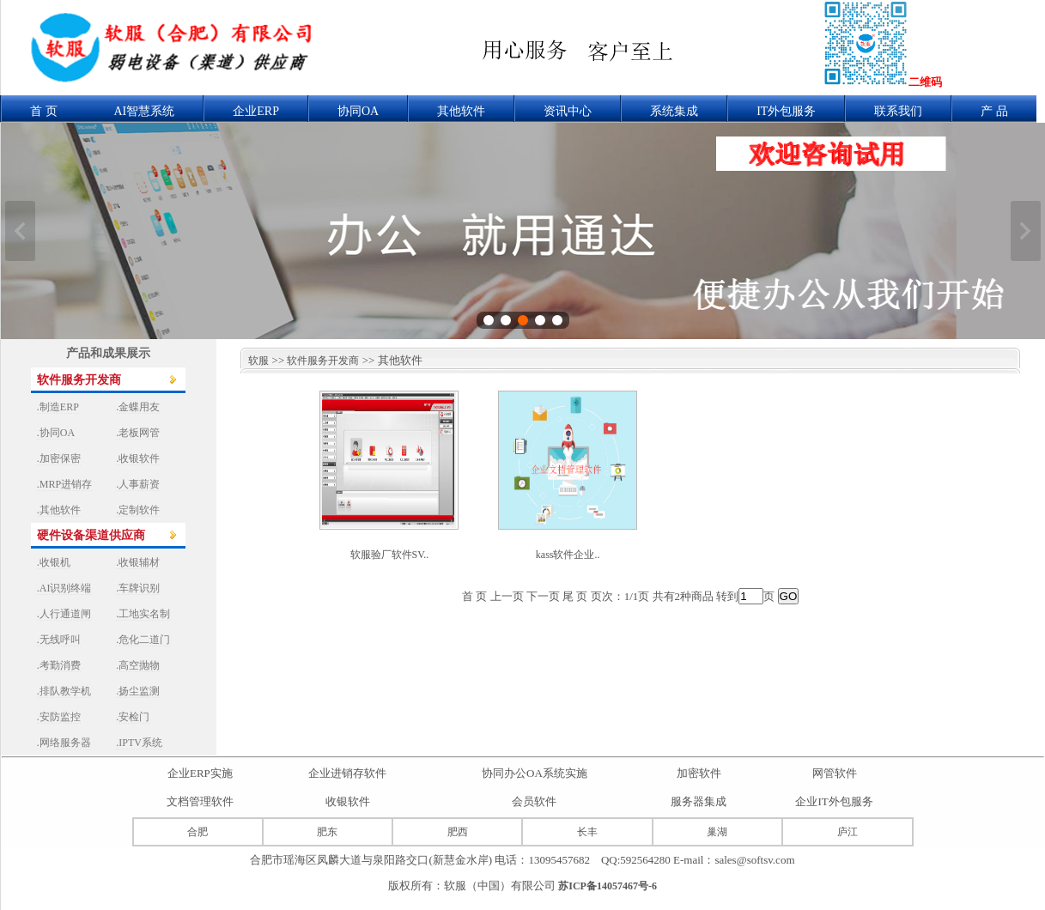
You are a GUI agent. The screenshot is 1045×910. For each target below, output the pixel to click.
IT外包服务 (786, 111)
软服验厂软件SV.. (389, 555)
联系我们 (898, 111)
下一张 (1026, 231)
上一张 (20, 231)
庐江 (847, 832)
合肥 (197, 832)
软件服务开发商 (323, 361)
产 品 (994, 111)
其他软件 (461, 111)
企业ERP (256, 111)
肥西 (457, 832)
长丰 (587, 832)
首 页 (44, 111)
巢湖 (717, 832)
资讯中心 (568, 111)
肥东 (327, 832)
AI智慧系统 (144, 111)
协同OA (358, 111)
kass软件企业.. (568, 555)
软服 (254, 361)
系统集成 (674, 111)
